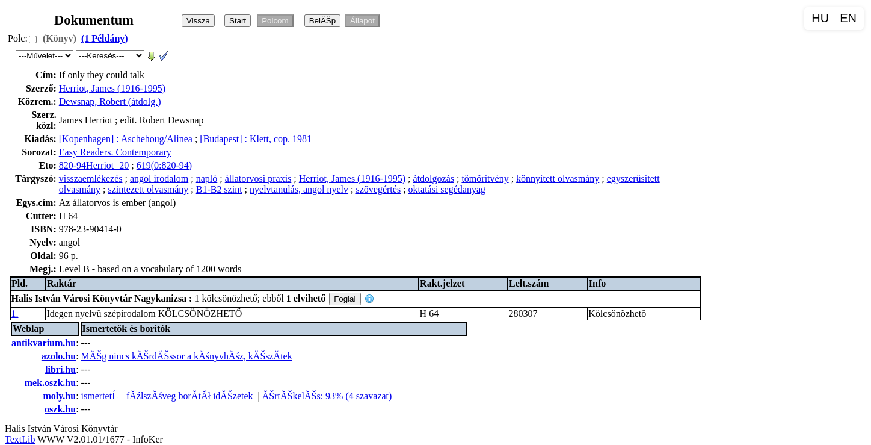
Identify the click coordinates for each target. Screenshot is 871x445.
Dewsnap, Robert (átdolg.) (110, 101)
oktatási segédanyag (446, 189)
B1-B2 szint (219, 189)
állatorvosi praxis (258, 178)
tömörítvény (484, 178)
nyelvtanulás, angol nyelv (299, 189)
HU (820, 18)
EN (848, 18)
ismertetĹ (102, 396)
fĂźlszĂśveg (151, 396)
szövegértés (378, 189)
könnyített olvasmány (557, 178)
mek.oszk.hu (50, 383)
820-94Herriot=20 (94, 165)
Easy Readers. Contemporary (115, 152)
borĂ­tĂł (195, 396)
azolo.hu (59, 356)
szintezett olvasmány (148, 189)
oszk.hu (60, 409)
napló (207, 178)
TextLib (20, 439)
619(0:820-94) (164, 165)
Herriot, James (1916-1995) (112, 88)
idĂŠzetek (233, 396)
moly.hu (59, 396)
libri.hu (60, 369)
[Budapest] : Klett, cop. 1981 (256, 139)
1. (15, 313)
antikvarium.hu (43, 343)
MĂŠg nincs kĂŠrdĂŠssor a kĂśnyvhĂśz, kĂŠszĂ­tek (186, 356)
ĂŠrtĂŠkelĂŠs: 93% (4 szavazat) (327, 396)
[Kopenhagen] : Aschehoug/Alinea (125, 139)
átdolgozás (433, 178)
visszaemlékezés (91, 178)
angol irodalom (159, 178)
